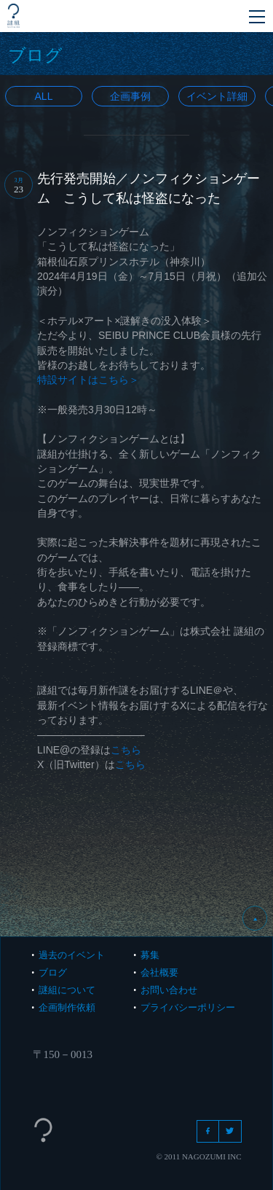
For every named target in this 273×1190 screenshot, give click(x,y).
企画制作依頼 (67, 1007)
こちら (126, 750)
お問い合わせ (169, 990)
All (44, 96)
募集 (150, 955)
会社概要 (159, 972)
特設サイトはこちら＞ (88, 379)
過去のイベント (72, 955)
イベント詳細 (217, 96)
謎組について (67, 990)
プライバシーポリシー (188, 1007)
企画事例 (130, 96)
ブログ (53, 972)
